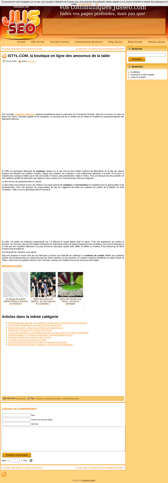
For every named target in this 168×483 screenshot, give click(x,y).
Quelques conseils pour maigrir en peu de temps (29, 337)
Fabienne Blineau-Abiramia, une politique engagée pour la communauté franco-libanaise (47, 323)
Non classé (20, 398)
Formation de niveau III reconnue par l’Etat (27, 340)
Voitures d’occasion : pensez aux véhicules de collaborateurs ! (36, 328)
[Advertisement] (63, 88)
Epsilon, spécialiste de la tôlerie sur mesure (23, 48)
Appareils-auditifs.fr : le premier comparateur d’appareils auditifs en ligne (40, 335)
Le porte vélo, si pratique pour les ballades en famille (98, 48)
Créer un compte (138, 77)
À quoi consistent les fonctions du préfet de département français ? (38, 342)
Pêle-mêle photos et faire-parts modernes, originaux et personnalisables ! (41, 344)
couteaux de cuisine (53, 398)
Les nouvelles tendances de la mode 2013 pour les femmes (34, 325)
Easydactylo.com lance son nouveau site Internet (30, 330)
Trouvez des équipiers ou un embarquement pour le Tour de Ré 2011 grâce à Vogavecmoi (48, 333)
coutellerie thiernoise (70, 398)
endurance (31, 61)
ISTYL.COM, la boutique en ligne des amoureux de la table (59, 56)
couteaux (40, 398)
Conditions (135, 72)
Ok (96, 4)
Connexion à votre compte (142, 74)
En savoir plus (85, 4)
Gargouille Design (88, 480)
